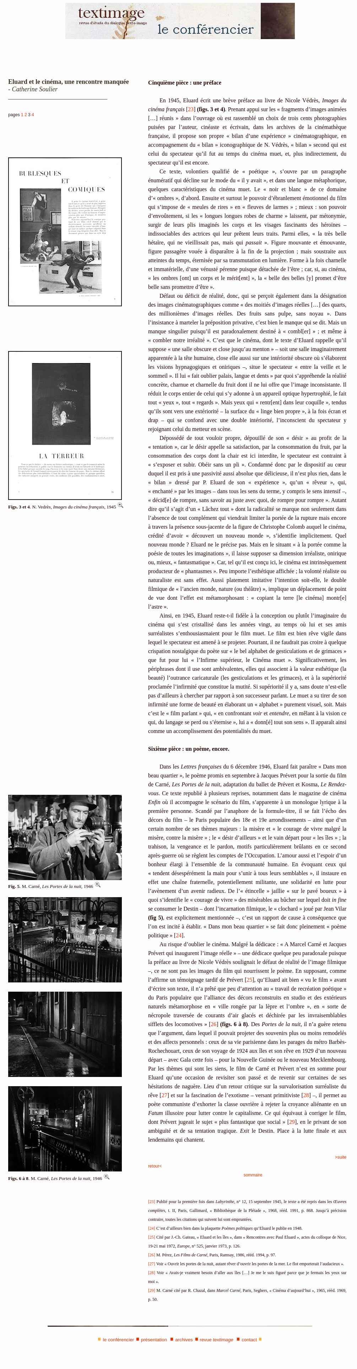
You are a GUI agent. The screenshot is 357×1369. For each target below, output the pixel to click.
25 (249, 980)
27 (164, 1095)
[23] (151, 1201)
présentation (154, 1339)
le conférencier (118, 1339)
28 (306, 1095)
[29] (151, 1290)
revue (216, 1339)
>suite (340, 1157)
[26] (151, 1254)
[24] (151, 1228)
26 (213, 1024)
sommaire (253, 1175)
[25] (151, 1237)
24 (179, 935)
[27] (151, 1263)
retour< (155, 1166)
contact (249, 1339)
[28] (151, 1272)
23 (191, 109)
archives (184, 1339)
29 (292, 1122)
